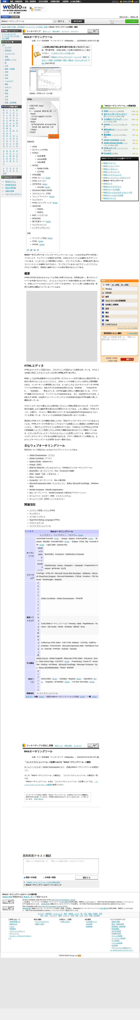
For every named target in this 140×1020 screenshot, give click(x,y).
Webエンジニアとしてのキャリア (116, 178)
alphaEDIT (75, 412)
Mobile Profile (42, 168)
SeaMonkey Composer (74, 554)
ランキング (65, 31)
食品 (6, 93)
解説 (89, 762)
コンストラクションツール (40, 526)
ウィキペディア (34, 31)
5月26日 (108, 293)
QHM (106, 111)
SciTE (63, 568)
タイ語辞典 (115, 940)
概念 (107, 312)
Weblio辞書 (45, 904)
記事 (53, 762)
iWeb (31, 474)
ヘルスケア (9, 81)
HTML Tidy (83, 541)
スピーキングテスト (13, 194)
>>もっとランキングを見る (127, 328)
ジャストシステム (63, 496)
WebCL (40, 212)
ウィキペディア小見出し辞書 (36, 27)
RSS (79, 955)
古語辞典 (65, 1)
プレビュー (64, 406)
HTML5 (35, 153)
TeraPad (78, 388)
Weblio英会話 (10, 185)
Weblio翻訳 (115, 929)
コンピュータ (10, 53)
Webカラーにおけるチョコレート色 (117, 192)
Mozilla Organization (54, 490)
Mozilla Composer (36, 490)
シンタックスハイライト (46, 381)
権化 (107, 316)
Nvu (31, 493)
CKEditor (63, 679)
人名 (6, 96)
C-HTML (40, 172)
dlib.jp (70, 60)
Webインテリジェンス (112, 175)
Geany (60, 565)
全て (3, 45)
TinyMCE (49, 682)
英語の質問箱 (10, 188)
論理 (107, 297)
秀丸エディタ (49, 391)
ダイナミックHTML (40, 150)
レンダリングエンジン (41, 228)
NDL (65, 60)
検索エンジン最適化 (77, 424)
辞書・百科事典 (18, 27)
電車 (6, 57)
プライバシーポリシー (17, 931)
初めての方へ (124, 17)
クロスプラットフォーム (38, 598)
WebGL (40, 209)
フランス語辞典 (117, 936)
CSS (48, 193)
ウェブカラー (37, 200)
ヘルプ (136, 1)
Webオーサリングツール (61, 531)
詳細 (68, 767)
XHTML (35, 165)
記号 (4, 173)
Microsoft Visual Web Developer (68, 573)
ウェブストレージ (39, 225)
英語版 (48, 178)
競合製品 (107, 135)
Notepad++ (68, 565)
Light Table (51, 545)
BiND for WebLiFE (36, 468)
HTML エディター (39, 181)
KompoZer (33, 480)
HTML (29, 99)
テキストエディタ (46, 373)
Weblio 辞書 (127, 1)
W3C (34, 215)
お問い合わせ (38, 799)
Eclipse (75, 541)
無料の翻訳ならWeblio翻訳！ (39, 9)
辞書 (4, 1)
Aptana (72, 538)
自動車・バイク (10, 60)
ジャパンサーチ (81, 60)
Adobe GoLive (42, 658)
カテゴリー (75, 31)
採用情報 (89, 926)
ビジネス (8, 47)
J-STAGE (58, 60)
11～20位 (115, 285)
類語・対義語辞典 (16, 1)
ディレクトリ (54, 281)
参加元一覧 (134, 17)
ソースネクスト (57, 499)
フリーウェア (70, 261)
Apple (37, 474)
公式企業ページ (91, 921)
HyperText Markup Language (41, 520)
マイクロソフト (59, 483)
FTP (67, 284)
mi (95, 394)
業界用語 (8, 50)
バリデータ (42, 215)
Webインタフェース (111, 172)
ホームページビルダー (33, 767)
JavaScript (36, 206)
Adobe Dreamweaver (38, 455)
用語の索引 (56, 31)
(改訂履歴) (64, 902)
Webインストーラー (111, 166)
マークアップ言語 (38, 370)
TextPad (64, 649)
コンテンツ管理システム (45, 430)
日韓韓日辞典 (55, 1)
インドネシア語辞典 (118, 938)
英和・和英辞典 (30, 1)
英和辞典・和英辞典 (118, 926)
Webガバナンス (109, 198)
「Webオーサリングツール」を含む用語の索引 (43, 882)
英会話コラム (10, 182)
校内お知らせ (109, 129)
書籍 (84, 57)
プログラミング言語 (61, 370)
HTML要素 (36, 175)
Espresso (85, 412)
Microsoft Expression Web (40, 483)
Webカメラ (107, 184)
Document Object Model (42, 190)
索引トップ (46, 31)
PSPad (78, 576)
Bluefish (46, 541)
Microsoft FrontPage (81, 483)
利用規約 (13, 929)
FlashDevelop (50, 565)
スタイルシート (38, 193)
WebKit (58, 415)
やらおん (108, 289)
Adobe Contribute (36, 458)
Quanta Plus (62, 545)
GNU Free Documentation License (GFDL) (53, 906)
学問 (6, 72)
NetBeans (86, 573)
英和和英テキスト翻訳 (37, 855)
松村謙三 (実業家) (112, 305)
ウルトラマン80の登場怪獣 (115, 301)
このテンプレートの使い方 (63, 53)
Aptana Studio (35, 462)
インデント (78, 381)
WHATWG (36, 218)
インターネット (41, 261)
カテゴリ (29, 697)
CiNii (50, 60)
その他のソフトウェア (113, 119)
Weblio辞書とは (15, 921)
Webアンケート (109, 163)
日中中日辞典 (43, 1)
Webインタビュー (110, 169)
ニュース (77, 57)
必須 (107, 308)
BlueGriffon (34, 471)
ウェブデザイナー (46, 427)
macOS (82, 394)
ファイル (76, 258)
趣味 (6, 84)
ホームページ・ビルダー (39, 496)
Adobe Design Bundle (113, 143)
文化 (6, 75)
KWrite (32, 93)
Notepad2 (79, 565)
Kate (78, 397)
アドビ (51, 455)
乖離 (107, 320)
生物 (6, 90)
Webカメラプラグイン (112, 186)
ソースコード (33, 264)
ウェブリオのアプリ (42, 921)
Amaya (32, 465)
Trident (65, 415)
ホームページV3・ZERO (39, 499)
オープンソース (46, 471)
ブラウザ (93, 406)
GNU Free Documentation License (63, 900)
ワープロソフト (64, 264)
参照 (95, 767)
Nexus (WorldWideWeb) (49, 668)
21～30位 (125, 285)
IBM (52, 496)
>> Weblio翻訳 (132, 333)
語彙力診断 (9, 191)
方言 (6, 99)
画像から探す (39, 924)
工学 (6, 66)
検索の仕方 (13, 924)
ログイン (115, 1)
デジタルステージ (53, 468)
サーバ (46, 284)
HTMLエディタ (89, 261)
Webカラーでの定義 (111, 189)
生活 (6, 78)
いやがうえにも (111, 324)
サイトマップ (14, 933)
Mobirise (58, 580)
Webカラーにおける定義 (113, 195)
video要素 (41, 162)
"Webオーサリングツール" (61, 57)
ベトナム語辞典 (117, 943)
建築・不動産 (10, 69)
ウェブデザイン (46, 535)
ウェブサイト (34, 514)
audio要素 (41, 156)
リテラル (50, 378)
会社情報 (89, 924)
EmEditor (34, 391)
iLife (43, 474)
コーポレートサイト (37, 517)
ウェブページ (87, 255)
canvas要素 (42, 159)
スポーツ (8, 87)
